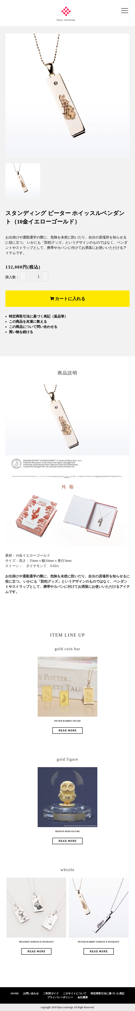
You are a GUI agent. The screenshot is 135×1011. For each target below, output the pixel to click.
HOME (15, 993)
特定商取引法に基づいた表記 (107, 993)
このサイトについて (74, 993)
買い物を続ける (21, 332)
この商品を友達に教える (28, 321)
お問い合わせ (31, 993)
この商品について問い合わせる (33, 327)
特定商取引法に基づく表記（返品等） (38, 316)
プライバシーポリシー (60, 997)
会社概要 (82, 997)
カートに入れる (67, 298)
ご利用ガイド (51, 993)
